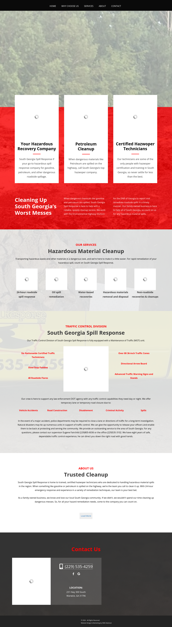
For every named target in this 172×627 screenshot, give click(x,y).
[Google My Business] (78, 574)
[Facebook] (73, 574)
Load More (86, 515)
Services (88, 6)
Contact (116, 6)
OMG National (107, 623)
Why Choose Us (70, 6)
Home (53, 6)
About (102, 6)
